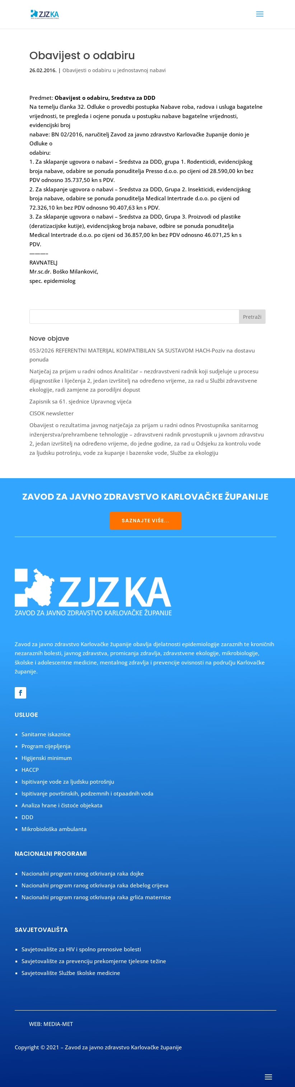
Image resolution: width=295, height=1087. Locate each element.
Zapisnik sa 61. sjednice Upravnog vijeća (80, 401)
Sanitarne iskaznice (46, 734)
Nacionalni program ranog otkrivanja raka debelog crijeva (95, 885)
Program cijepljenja (46, 746)
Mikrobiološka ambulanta (54, 828)
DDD (27, 817)
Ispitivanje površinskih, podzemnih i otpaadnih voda (88, 793)
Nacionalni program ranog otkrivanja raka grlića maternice (96, 897)
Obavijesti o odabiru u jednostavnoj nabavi (114, 70)
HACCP (30, 769)
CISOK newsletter (51, 413)
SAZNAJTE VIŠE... (145, 520)
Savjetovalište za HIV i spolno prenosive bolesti (81, 949)
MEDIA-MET (58, 1023)
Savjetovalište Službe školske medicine (71, 972)
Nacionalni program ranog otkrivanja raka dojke (83, 873)
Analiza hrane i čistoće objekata (62, 805)
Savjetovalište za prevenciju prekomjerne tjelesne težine (94, 961)
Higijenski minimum (47, 757)
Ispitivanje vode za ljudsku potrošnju (68, 781)
